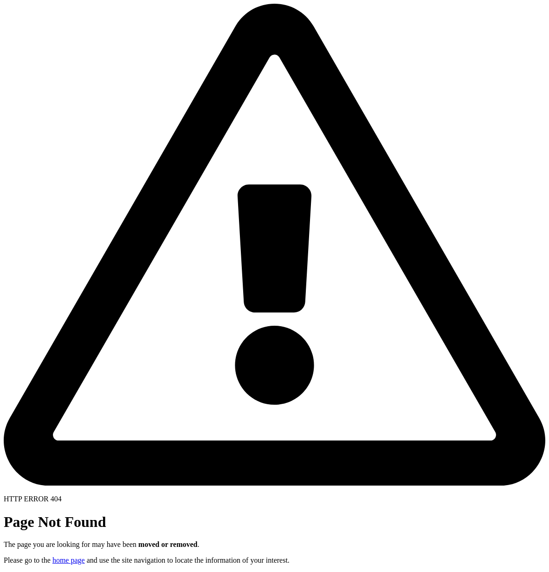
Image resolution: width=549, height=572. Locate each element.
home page (68, 560)
